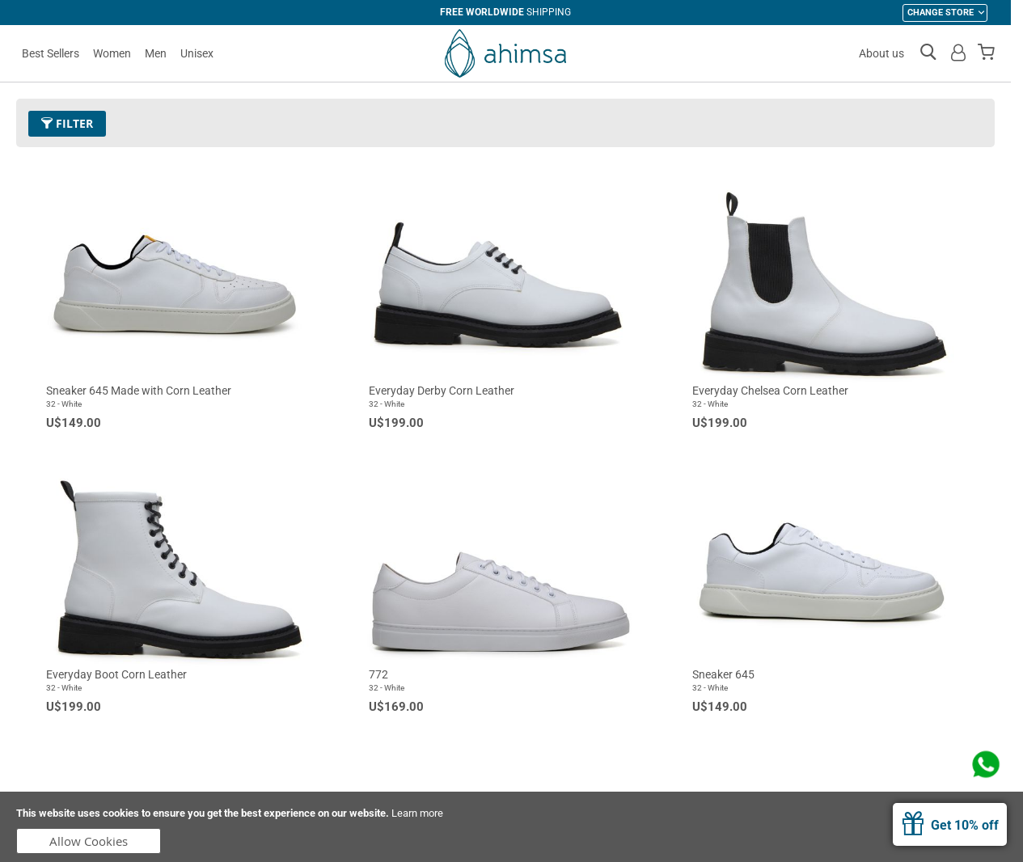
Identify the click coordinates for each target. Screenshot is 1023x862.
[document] (511, 827)
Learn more (417, 813)
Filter (67, 123)
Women (112, 53)
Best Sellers (50, 53)
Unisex (196, 53)
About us (881, 53)
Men (156, 53)
